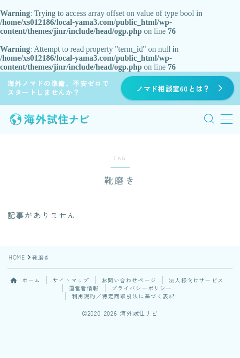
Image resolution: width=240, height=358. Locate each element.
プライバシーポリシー (142, 288)
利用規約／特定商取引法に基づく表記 (123, 296)
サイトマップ (71, 280)
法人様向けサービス (196, 280)
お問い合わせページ (129, 280)
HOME (16, 257)
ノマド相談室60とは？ (173, 88)
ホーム (25, 280)
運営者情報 (84, 288)
